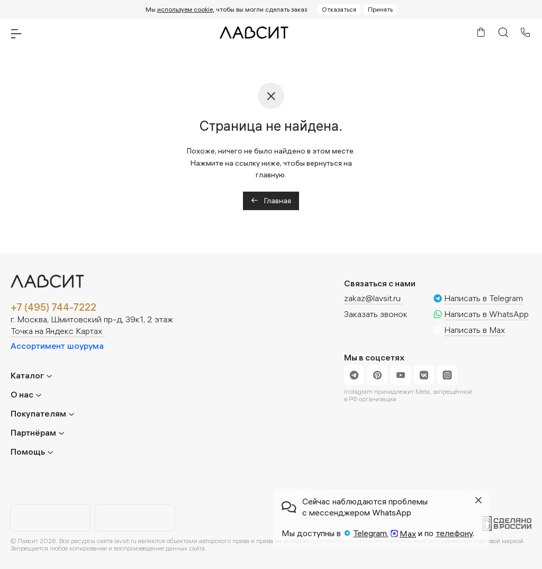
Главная (271, 200)
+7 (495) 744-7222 (53, 307)
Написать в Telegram (483, 298)
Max (408, 533)
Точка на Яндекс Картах (56, 331)
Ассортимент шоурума (57, 345)
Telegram (370, 533)
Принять (380, 9)
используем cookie (185, 9)
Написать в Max (474, 330)
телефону (454, 533)
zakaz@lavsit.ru (372, 298)
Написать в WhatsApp (486, 314)
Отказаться (339, 9)
